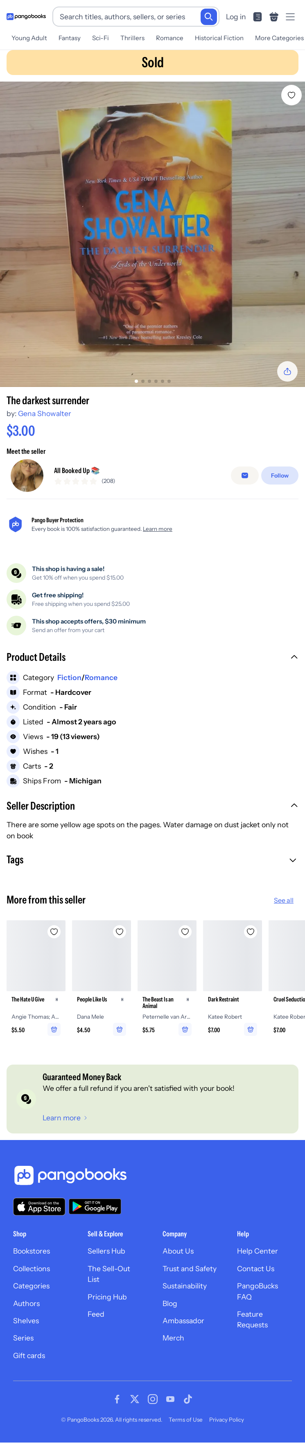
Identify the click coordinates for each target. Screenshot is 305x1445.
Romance (169, 38)
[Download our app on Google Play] (95, 1212)
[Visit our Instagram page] (153, 1405)
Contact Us (255, 1274)
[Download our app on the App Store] (39, 1212)
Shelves (26, 1326)
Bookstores (31, 1257)
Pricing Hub (107, 1302)
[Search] (209, 17)
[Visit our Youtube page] (170, 1405)
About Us (178, 1257)
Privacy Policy (226, 1425)
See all (284, 906)
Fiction (69, 683)
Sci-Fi (100, 38)
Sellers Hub (106, 1257)
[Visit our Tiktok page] (188, 1405)
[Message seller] (245, 479)
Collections (31, 1274)
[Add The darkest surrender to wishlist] (291, 95)
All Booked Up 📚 (77, 473)
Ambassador (183, 1326)
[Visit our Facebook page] (117, 1405)
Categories (31, 1292)
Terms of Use (186, 1425)
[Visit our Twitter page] (135, 1405)
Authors (26, 1309)
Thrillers (132, 38)
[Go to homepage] (26, 16)
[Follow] (279, 479)
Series (23, 1344)
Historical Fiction (219, 38)
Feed (96, 1319)
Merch (173, 1344)
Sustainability (185, 1292)
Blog (170, 1309)
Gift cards (29, 1361)
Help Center (257, 1257)
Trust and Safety (190, 1274)
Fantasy (70, 38)
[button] (152, 664)
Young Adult (29, 38)
